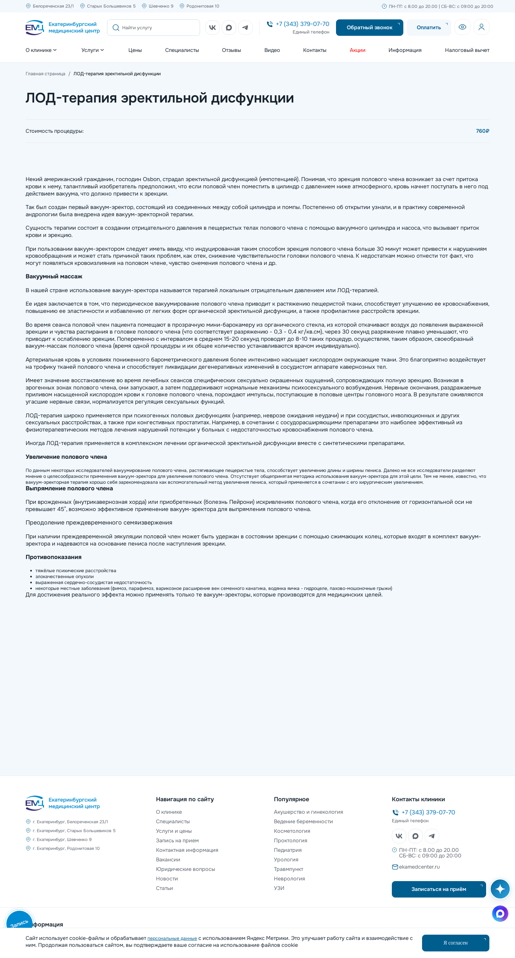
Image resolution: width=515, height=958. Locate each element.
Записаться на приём (439, 889)
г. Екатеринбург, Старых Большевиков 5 (74, 830)
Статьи (164, 888)
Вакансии (168, 859)
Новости (167, 879)
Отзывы (231, 50)
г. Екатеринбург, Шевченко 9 (62, 839)
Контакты (314, 50)
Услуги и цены (174, 831)
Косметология (292, 831)
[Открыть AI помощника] (499, 892)
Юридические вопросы (185, 869)
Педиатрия (288, 850)
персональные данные (172, 938)
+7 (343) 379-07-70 (302, 24)
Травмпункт (288, 869)
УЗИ (279, 888)
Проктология (290, 840)
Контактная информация (187, 850)
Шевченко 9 (161, 6)
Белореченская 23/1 (53, 6)
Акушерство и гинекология (308, 812)
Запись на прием (177, 840)
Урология (286, 859)
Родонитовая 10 (203, 6)
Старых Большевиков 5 (111, 6)
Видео (272, 50)
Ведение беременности (303, 821)
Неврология (289, 879)
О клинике (169, 812)
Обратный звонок (369, 27)
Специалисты (182, 50)
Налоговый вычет (467, 50)
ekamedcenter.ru (419, 867)
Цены (135, 50)
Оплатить (429, 27)
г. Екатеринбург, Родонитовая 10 (66, 848)
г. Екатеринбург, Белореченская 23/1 (70, 822)
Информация (405, 50)
